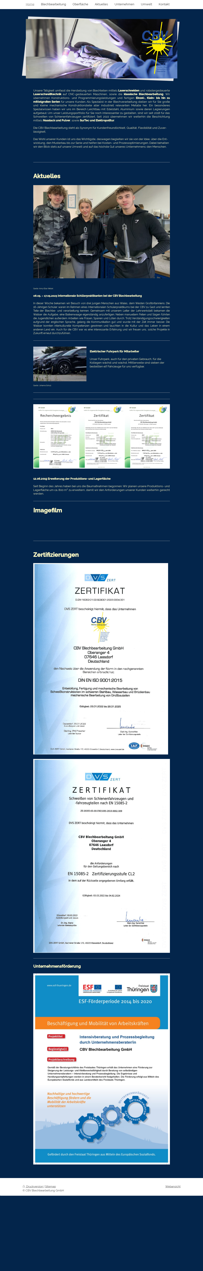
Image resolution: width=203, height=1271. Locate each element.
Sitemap (50, 1186)
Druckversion (33, 1186)
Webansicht (173, 1186)
